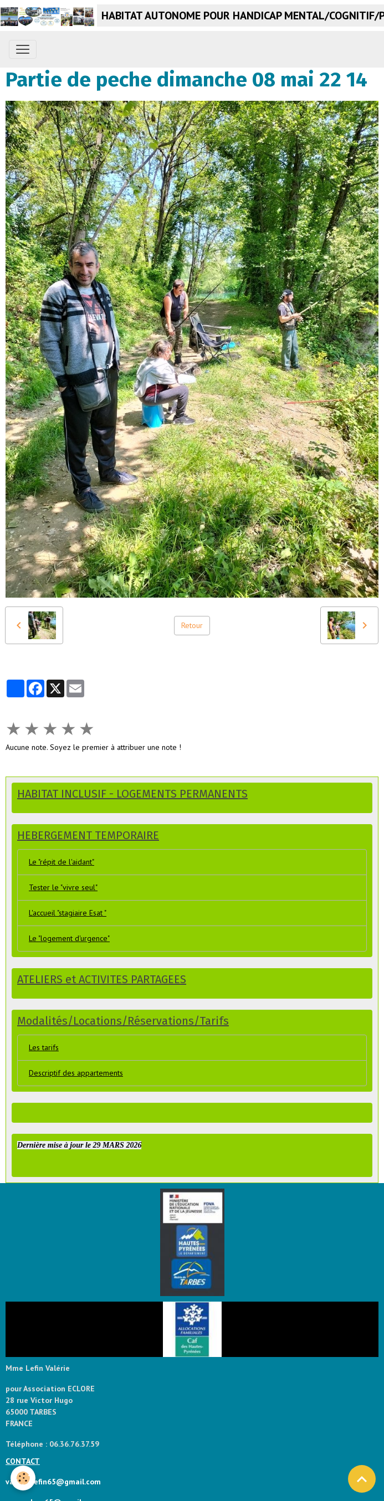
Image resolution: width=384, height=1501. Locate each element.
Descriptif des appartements (76, 1073)
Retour (192, 625)
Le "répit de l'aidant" (61, 862)
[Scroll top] (362, 1479)
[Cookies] (23, 1478)
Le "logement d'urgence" (69, 938)
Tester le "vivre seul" (63, 887)
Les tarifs (44, 1047)
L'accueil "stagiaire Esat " (67, 913)
